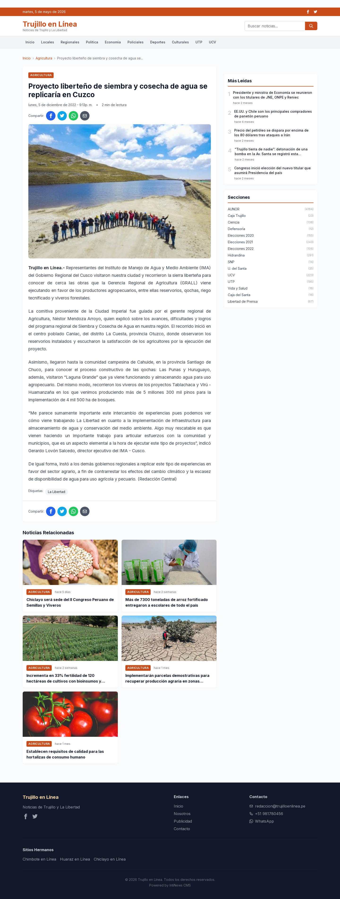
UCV (212, 42)
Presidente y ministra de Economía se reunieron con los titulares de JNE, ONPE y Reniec (272, 95)
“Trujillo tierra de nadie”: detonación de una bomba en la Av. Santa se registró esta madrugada (271, 151)
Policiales (136, 42)
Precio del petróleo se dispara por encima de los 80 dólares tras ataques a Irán (271, 132)
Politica (92, 42)
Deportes (157, 42)
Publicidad (183, 821)
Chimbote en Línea (39, 859)
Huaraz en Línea (75, 859)
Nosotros (182, 813)
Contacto (182, 828)
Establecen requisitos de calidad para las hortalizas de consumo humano (65, 754)
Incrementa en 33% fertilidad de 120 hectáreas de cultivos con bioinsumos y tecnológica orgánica (63, 678)
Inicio (30, 42)
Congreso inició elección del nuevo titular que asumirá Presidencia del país (272, 170)
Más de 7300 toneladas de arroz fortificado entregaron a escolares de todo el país (166, 602)
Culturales (180, 42)
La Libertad (56, 492)
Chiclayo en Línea (110, 859)
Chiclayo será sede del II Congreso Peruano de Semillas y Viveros (70, 602)
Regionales (70, 42)
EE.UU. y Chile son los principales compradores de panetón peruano (273, 113)
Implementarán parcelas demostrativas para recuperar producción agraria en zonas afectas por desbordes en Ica (167, 678)
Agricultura (44, 58)
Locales (47, 42)
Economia (113, 42)
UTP (199, 42)
